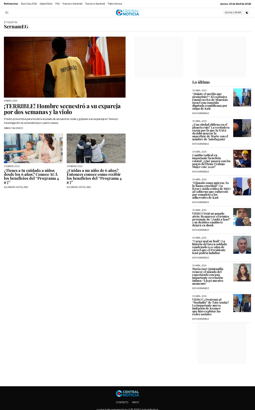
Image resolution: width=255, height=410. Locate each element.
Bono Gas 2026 (29, 3)
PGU (57, 3)
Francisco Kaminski (72, 3)
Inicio (135, 402)
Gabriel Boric (46, 3)
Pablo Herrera (115, 3)
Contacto (122, 402)
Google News (233, 12)
